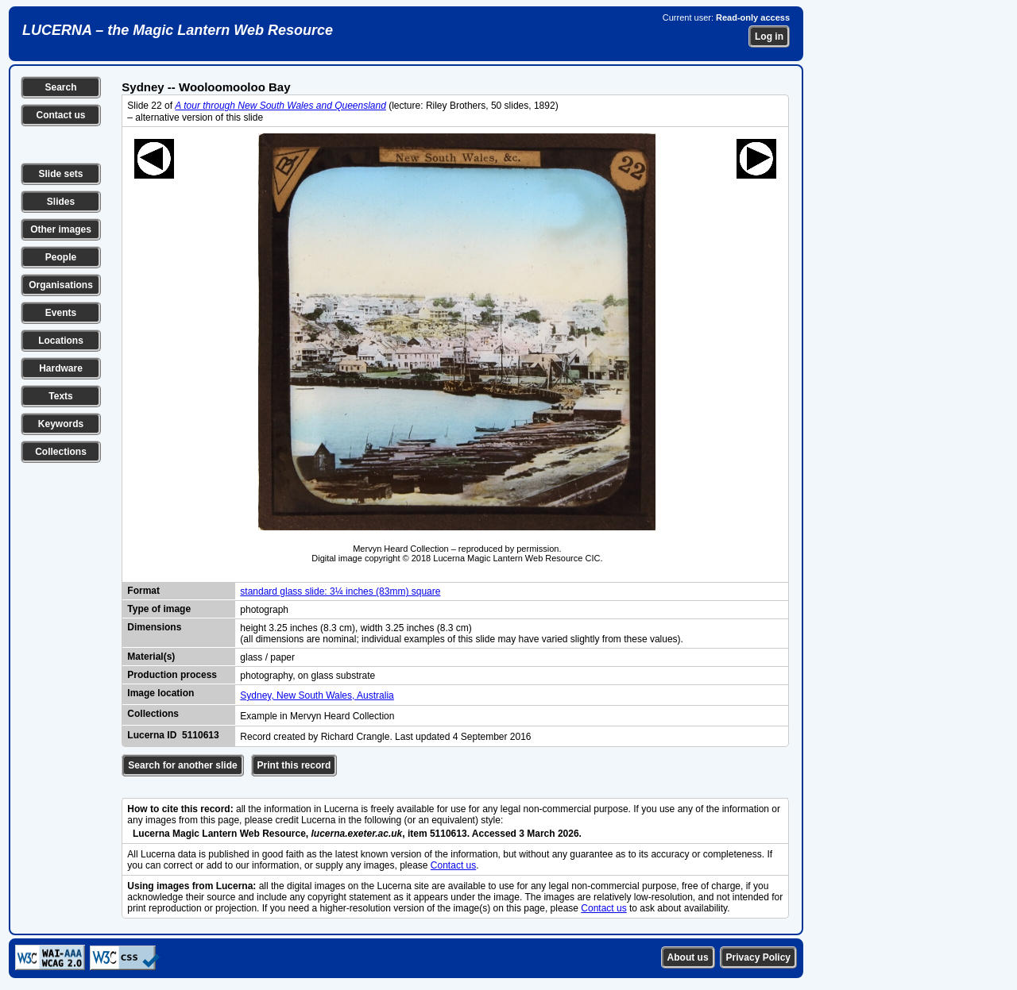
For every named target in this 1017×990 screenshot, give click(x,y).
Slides (61, 201)
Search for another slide (182, 765)
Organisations (61, 285)
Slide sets (60, 173)
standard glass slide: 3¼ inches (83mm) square (340, 591)
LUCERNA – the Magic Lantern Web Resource (177, 30)
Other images (60, 229)
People (60, 257)
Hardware (61, 368)
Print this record (294, 765)
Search (60, 87)
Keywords (60, 424)
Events (60, 312)
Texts (60, 396)
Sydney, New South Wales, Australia (316, 695)
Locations (60, 340)
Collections (61, 451)
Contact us (60, 115)
